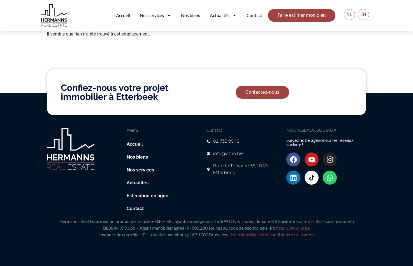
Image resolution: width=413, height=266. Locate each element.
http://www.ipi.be (293, 227)
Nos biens (190, 15)
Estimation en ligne (147, 195)
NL (349, 14)
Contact (254, 15)
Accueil (123, 15)
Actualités (223, 15)
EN (363, 14)
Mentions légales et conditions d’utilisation (272, 234)
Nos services (155, 15)
